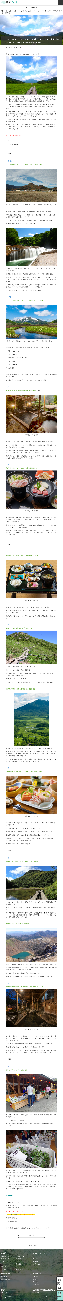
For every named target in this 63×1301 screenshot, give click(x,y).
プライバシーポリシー (39, 1259)
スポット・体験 (5, 1256)
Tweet (16, 144)
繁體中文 (35, 1279)
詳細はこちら (4, 1292)
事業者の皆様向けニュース (9, 1279)
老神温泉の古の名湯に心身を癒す (28, 390)
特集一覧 (26, 1235)
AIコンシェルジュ (21, 1256)
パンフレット (20, 1269)
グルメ (3, 1261)
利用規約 (35, 1261)
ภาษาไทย (36, 1284)
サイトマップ (37, 1256)
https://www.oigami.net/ (43, 1228)
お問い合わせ (37, 1264)
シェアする (9, 144)
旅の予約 (18, 1264)
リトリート (10, 140)
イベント (3, 1269)
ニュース (18, 1267)
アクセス (18, 1261)
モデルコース (5, 1259)
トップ (26, 7)
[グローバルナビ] (60, 2)
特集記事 (34, 7)
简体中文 (35, 1282)
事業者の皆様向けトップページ (10, 1277)
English (35, 1277)
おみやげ (3, 1264)
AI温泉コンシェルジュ (22, 1259)
